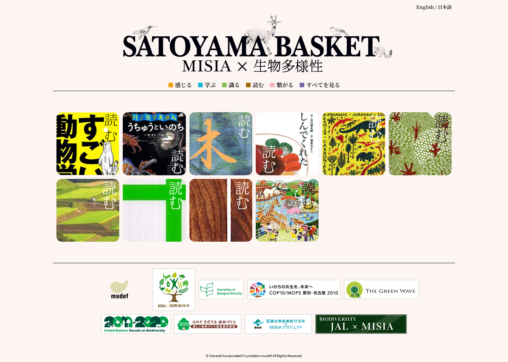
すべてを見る (319, 85)
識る (231, 85)
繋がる (282, 85)
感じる (180, 85)
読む (255, 85)
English (425, 7)
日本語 (445, 7)
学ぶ (207, 85)
